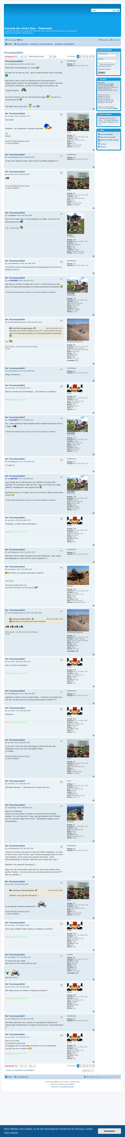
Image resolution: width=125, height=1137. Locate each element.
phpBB (55, 1082)
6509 (74, 396)
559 (74, 345)
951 (74, 64)
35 (74, 784)
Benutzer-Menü (104, 50)
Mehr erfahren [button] (11, 1132)
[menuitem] (20, 40)
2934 (74, 589)
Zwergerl (70, 235)
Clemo (69, 781)
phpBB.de (72, 1084)
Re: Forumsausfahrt (15, 113)
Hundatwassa (71, 61)
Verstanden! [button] (109, 1131)
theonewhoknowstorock (75, 342)
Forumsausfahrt (13, 52)
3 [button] (84, 56)
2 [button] (81, 56)
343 (74, 135)
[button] (93, 56)
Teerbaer (70, 954)
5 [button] (90, 56)
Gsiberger (70, 821)
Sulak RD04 (71, 294)
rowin (69, 132)
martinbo (70, 586)
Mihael (115, 108)
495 (74, 957)
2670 (74, 298)
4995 (74, 240)
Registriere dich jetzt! (104, 69)
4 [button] (87, 56)
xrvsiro (69, 393)
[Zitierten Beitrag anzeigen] (35, 328)
